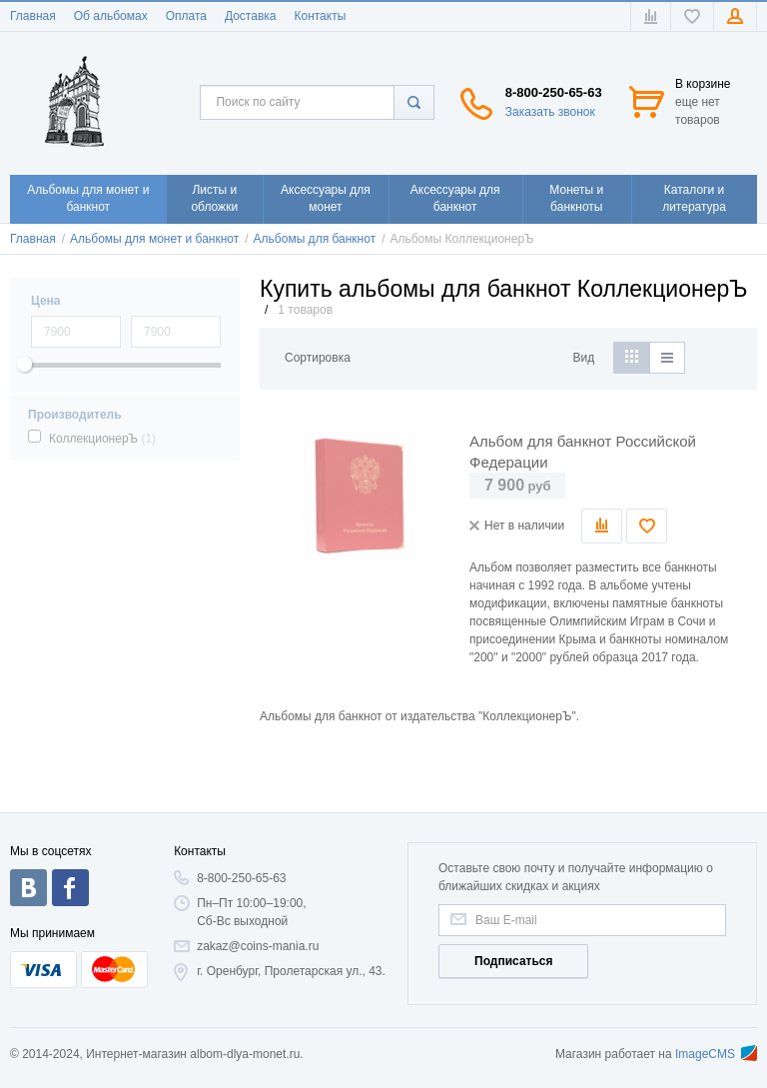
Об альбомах (111, 16)
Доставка (251, 16)
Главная (33, 16)
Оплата (186, 16)
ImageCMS (716, 1054)
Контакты (320, 16)
